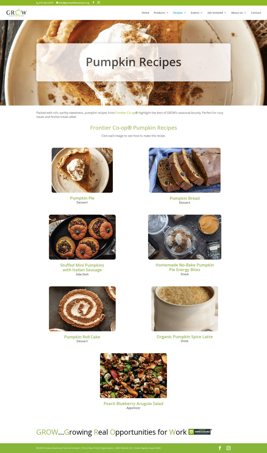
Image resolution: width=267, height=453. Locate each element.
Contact (256, 13)
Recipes (178, 13)
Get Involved (215, 13)
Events (195, 13)
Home (145, 13)
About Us (237, 13)
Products (159, 13)
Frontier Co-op (125, 113)
